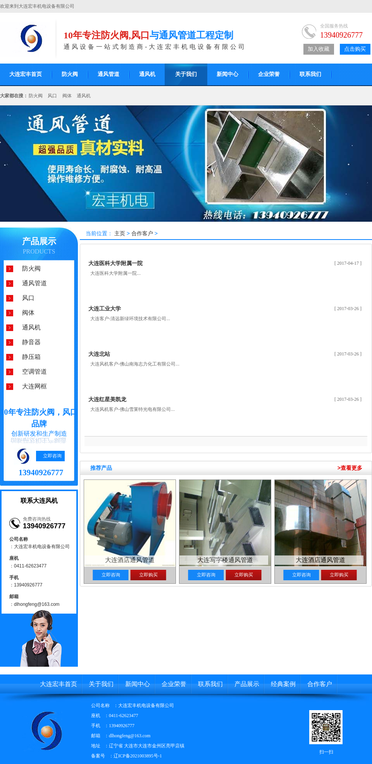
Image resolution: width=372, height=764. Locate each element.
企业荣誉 (269, 74)
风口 (52, 95)
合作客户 (142, 233)
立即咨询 (52, 456)
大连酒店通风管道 (130, 560)
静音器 (31, 342)
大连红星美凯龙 (107, 399)
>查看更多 (350, 468)
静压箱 (31, 357)
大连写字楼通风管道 (225, 560)
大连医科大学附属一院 (115, 263)
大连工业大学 (104, 308)
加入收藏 (318, 49)
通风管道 (108, 74)
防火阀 (70, 74)
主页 (119, 233)
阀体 (67, 95)
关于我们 (186, 74)
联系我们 (310, 74)
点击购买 (355, 49)
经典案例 (283, 684)
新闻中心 (227, 74)
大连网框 (34, 386)
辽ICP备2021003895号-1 (138, 756)
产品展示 (39, 241)
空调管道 (34, 371)
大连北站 (99, 354)
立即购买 (148, 575)
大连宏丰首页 (58, 684)
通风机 (147, 74)
